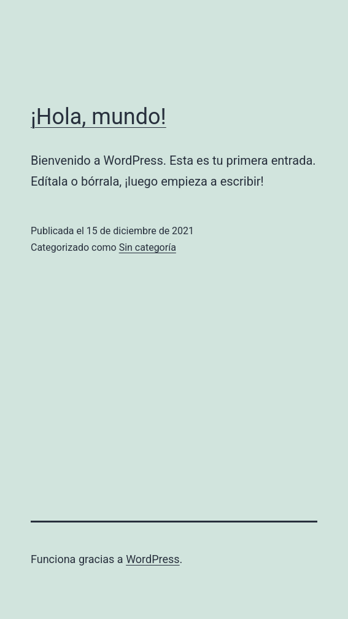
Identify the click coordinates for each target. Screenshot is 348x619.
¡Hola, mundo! (98, 117)
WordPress (152, 559)
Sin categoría (147, 247)
